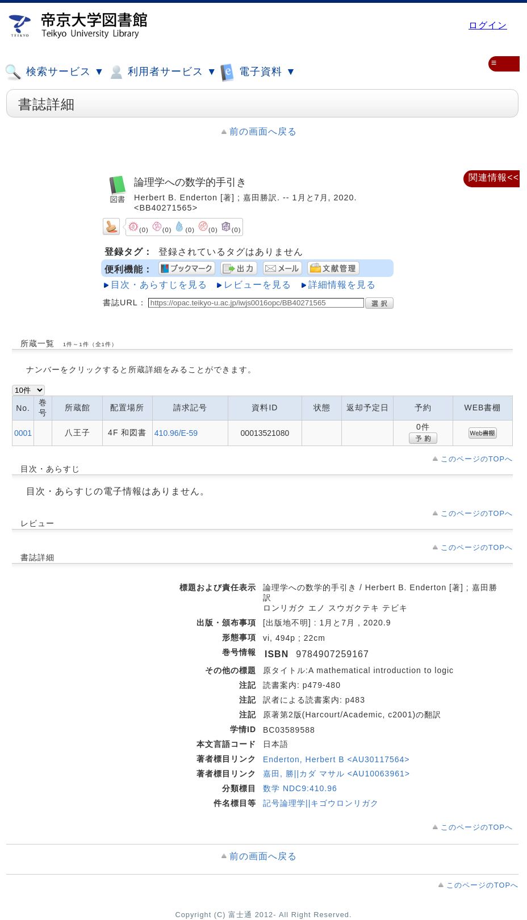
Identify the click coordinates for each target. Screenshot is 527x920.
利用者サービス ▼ (162, 72)
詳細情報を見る (342, 284)
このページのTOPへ (477, 459)
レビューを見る (257, 284)
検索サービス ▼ (54, 72)
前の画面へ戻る (263, 131)
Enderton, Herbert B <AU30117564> (336, 759)
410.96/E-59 (176, 433)
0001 (23, 433)
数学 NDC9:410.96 (300, 788)
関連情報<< (494, 177)
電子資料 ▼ (258, 72)
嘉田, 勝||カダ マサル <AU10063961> (336, 773)
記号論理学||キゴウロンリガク (321, 803)
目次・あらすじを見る (159, 284)
